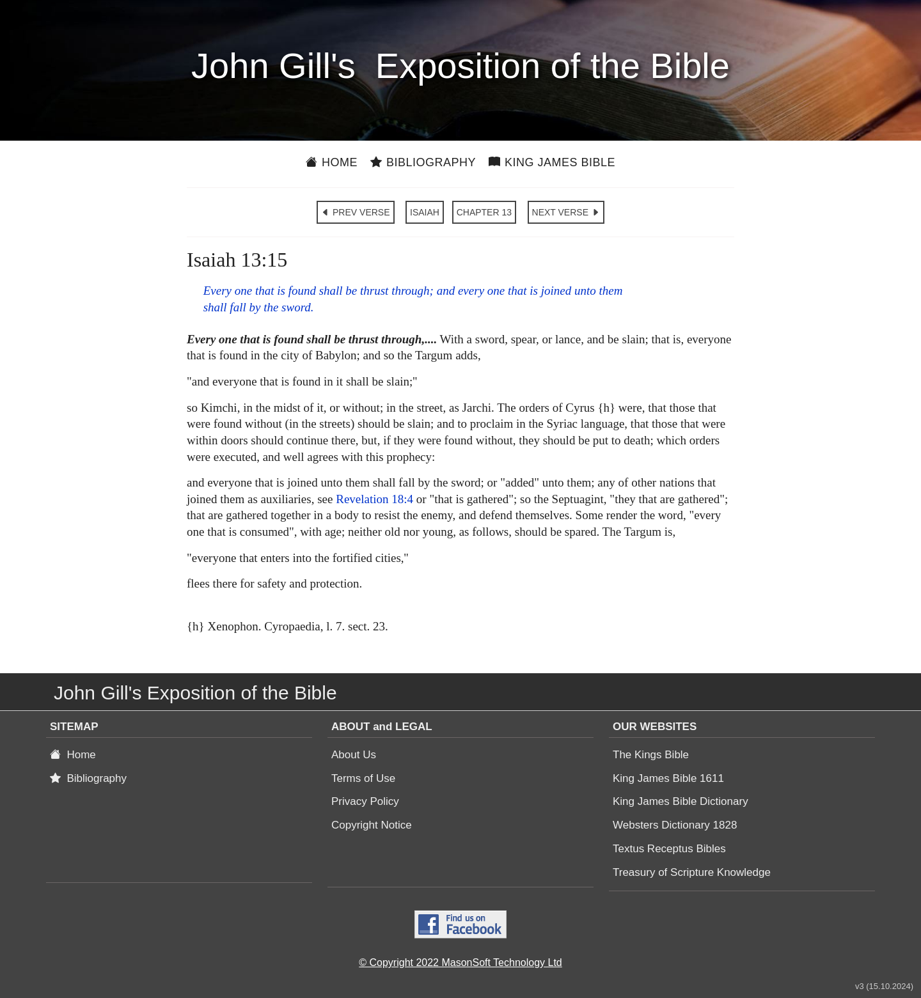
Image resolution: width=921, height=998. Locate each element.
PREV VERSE (355, 212)
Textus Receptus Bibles (669, 849)
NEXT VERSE (566, 212)
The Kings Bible (651, 755)
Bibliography (423, 162)
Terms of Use (363, 778)
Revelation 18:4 (374, 499)
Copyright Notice (371, 825)
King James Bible (552, 162)
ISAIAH (424, 212)
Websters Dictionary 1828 (675, 825)
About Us (353, 755)
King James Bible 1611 (668, 778)
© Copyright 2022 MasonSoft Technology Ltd (460, 962)
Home (332, 162)
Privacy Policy (365, 801)
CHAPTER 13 (484, 212)
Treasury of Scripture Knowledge (692, 872)
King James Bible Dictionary (680, 801)
